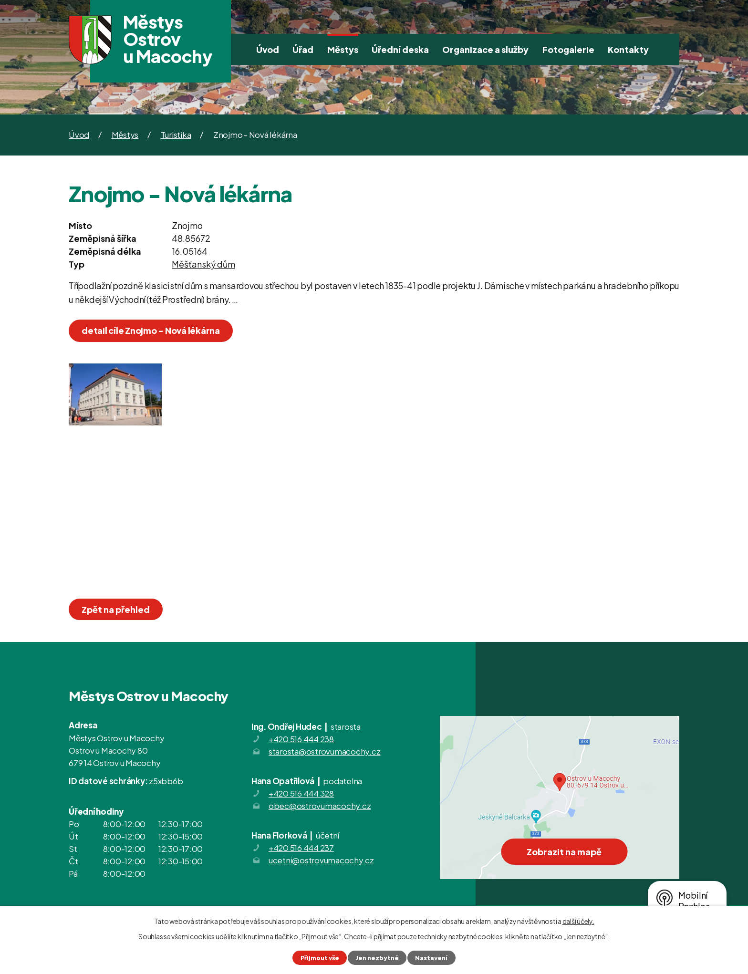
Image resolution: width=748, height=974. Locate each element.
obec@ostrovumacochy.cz (320, 805)
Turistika (176, 134)
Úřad (302, 49)
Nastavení (431, 958)
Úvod (267, 49)
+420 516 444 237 (301, 847)
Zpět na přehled (116, 609)
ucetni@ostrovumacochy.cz (321, 860)
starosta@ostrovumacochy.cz (325, 751)
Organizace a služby (485, 49)
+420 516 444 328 (301, 793)
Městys (342, 49)
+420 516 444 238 (301, 739)
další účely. (578, 921)
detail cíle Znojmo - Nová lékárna (151, 330)
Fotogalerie (568, 49)
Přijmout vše (320, 958)
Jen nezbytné (377, 958)
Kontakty (628, 49)
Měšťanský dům (203, 264)
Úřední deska (400, 49)
